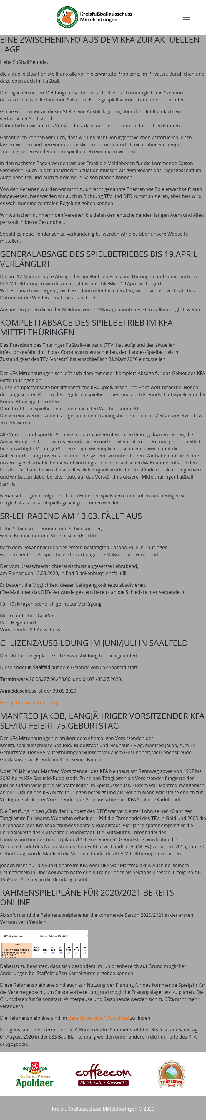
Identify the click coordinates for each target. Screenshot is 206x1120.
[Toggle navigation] (187, 17)
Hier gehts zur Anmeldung (29, 702)
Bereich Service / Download (98, 1018)
